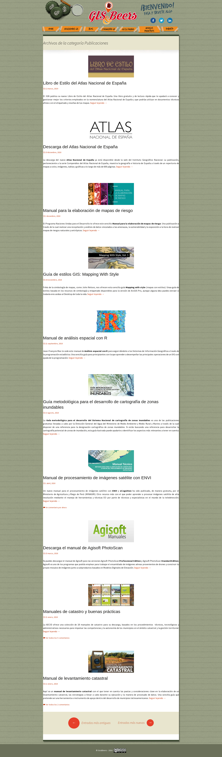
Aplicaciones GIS (71, 29)
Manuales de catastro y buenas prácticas (81, 611)
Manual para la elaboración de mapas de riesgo (88, 210)
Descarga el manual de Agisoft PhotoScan (83, 547)
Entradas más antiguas (89, 723)
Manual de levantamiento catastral (75, 678)
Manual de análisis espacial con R (75, 338)
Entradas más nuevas (136, 723)
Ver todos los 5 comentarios (58, 638)
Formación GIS (108, 29)
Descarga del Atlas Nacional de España (80, 146)
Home (51, 28)
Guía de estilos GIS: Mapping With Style (81, 274)
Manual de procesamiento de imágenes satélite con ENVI (97, 477)
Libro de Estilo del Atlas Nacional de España (84, 83)
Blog (91, 28)
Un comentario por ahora (56, 507)
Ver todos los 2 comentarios (58, 704)
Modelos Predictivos (149, 30)
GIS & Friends (128, 29)
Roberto (169, 28)
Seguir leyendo (98, 102)
